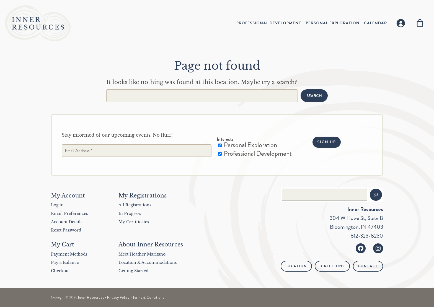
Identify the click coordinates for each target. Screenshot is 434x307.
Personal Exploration (247, 145)
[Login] (400, 23)
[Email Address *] (136, 150)
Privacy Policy (118, 297)
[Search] (376, 195)
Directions (332, 266)
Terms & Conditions (148, 297)
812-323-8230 (366, 236)
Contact (368, 266)
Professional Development (255, 154)
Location (296, 266)
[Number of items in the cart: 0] (420, 23)
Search (314, 95)
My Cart (62, 244)
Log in (57, 204)
